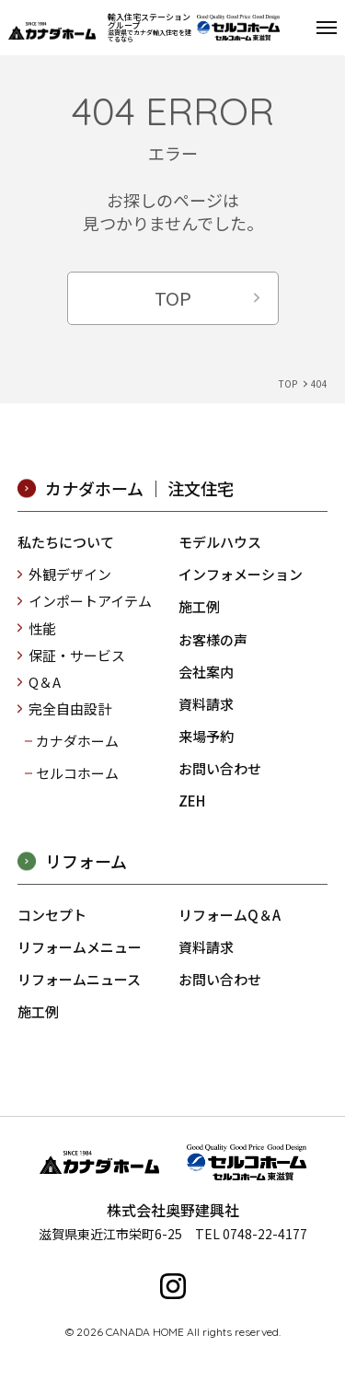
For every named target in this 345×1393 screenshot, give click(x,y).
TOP (173, 297)
